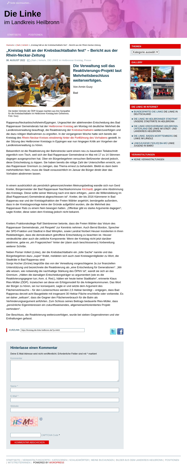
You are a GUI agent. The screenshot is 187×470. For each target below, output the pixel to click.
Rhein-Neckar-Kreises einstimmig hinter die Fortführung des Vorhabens (64, 137)
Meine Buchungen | (103, 460)
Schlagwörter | (79, 460)
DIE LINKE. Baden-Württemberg (153, 136)
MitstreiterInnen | (19, 462)
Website (14, 406)
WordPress (56, 462)
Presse (87, 60)
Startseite (14, 34)
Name (14, 386)
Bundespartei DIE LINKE (148, 111)
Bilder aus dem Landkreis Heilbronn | (140, 460)
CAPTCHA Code (49, 435)
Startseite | (13, 460)
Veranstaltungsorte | (36, 460)
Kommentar (16, 358)
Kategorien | (60, 460)
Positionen (35, 34)
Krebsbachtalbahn (83, 130)
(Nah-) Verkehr (22, 45)
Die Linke (22, 13)
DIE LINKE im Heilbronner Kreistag (65, 60)
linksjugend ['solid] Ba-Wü (150, 143)
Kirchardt (87, 189)
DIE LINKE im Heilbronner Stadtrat (155, 119)
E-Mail (14, 396)
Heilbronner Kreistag (61, 126)
